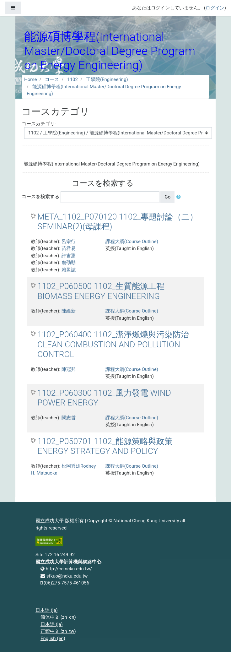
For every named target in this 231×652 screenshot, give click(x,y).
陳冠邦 (69, 369)
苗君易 (69, 248)
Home (30, 79)
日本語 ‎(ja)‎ (46, 610)
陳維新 (69, 311)
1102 (72, 79)
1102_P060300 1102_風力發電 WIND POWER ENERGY (104, 398)
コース (52, 79)
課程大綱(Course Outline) (131, 241)
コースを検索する (40, 196)
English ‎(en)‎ (52, 638)
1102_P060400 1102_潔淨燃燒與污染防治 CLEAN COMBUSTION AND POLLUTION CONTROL (113, 344)
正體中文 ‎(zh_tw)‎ (58, 631)
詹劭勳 (69, 262)
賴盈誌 (69, 270)
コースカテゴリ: (39, 124)
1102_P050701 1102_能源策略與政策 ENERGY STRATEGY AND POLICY (105, 446)
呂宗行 (69, 241)
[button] (180, 197)
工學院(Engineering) (107, 79)
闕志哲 (69, 418)
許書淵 (69, 255)
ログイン (215, 8)
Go (167, 197)
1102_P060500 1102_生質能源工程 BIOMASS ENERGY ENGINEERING (100, 291)
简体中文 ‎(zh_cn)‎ (58, 617)
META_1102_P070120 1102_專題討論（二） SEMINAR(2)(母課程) (117, 221)
